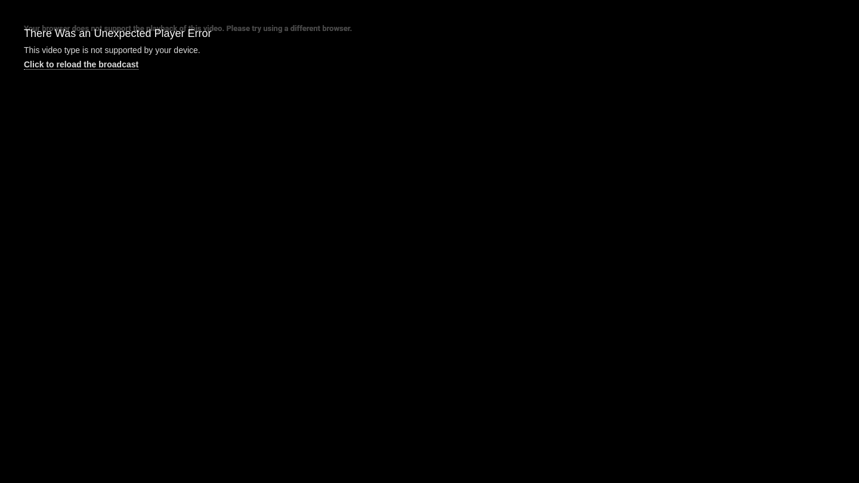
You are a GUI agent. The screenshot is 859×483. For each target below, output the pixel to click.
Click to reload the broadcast (81, 64)
